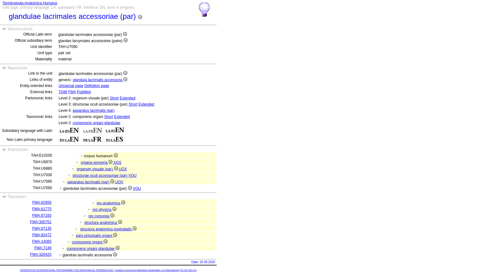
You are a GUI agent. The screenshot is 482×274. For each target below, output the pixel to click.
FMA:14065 (41, 241)
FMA (72, 92)
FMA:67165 (41, 215)
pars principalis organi (96, 235)
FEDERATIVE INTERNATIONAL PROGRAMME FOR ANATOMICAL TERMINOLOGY (67, 270)
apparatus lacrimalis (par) (94, 110)
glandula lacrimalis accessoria (100, 80)
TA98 (63, 92)
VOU (132, 175)
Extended (128, 98)
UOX (123, 169)
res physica (104, 209)
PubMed (84, 92)
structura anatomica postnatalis (108, 229)
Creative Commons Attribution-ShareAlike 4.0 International (147, 270)
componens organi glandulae (96, 123)
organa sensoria (97, 162)
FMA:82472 (41, 235)
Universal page (71, 86)
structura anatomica (103, 222)
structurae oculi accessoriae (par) (100, 175)
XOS (117, 162)
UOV (119, 182)
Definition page (97, 86)
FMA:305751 (40, 222)
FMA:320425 (40, 254)
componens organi (89, 242)
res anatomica (111, 203)
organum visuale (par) (98, 169)
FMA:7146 (42, 248)
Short (114, 98)
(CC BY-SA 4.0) (188, 270)
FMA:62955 (41, 202)
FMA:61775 (41, 209)
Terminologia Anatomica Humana (29, 3)
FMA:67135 (41, 228)
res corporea (101, 216)
